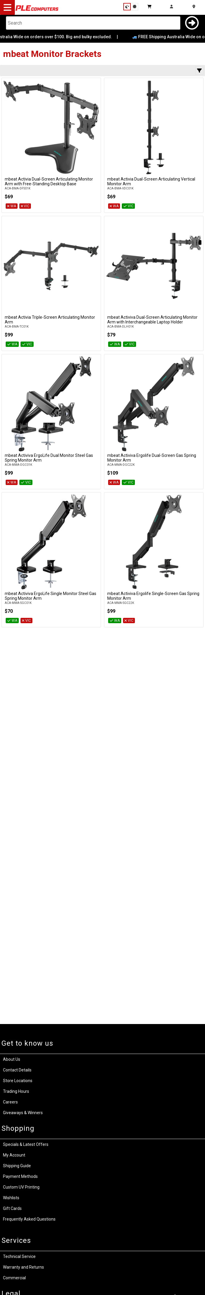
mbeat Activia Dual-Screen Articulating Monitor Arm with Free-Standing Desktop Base (49, 181)
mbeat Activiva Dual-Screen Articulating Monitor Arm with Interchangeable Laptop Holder (152, 319)
